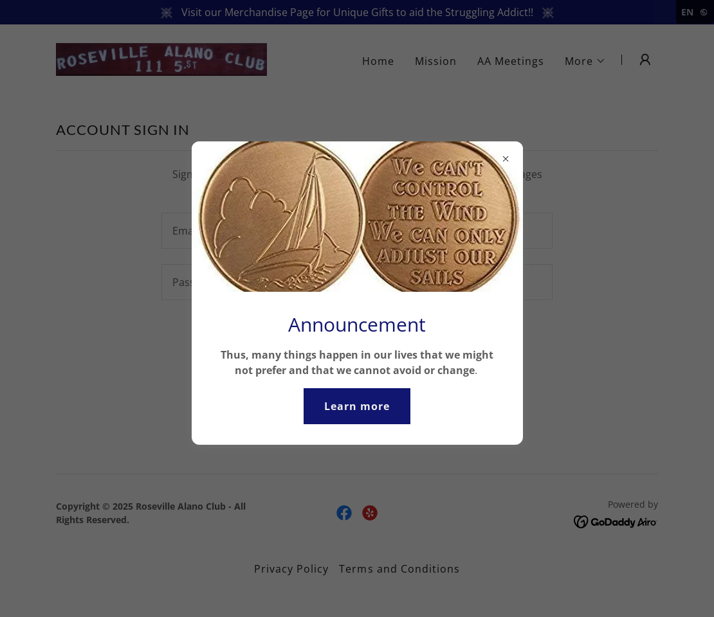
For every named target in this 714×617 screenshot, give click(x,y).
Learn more (357, 406)
